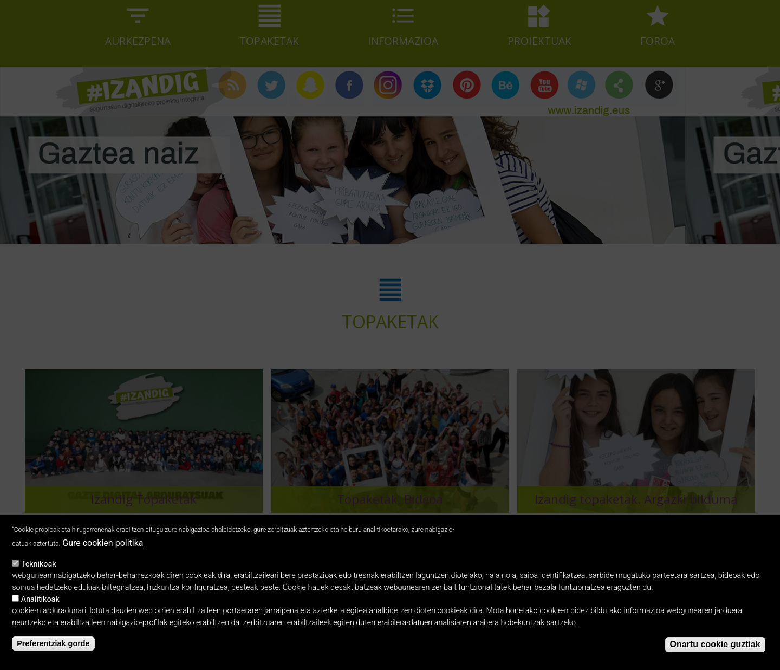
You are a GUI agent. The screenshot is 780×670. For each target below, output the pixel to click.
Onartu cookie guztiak (715, 652)
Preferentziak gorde (53, 651)
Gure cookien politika (102, 550)
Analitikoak (40, 607)
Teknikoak (38, 571)
